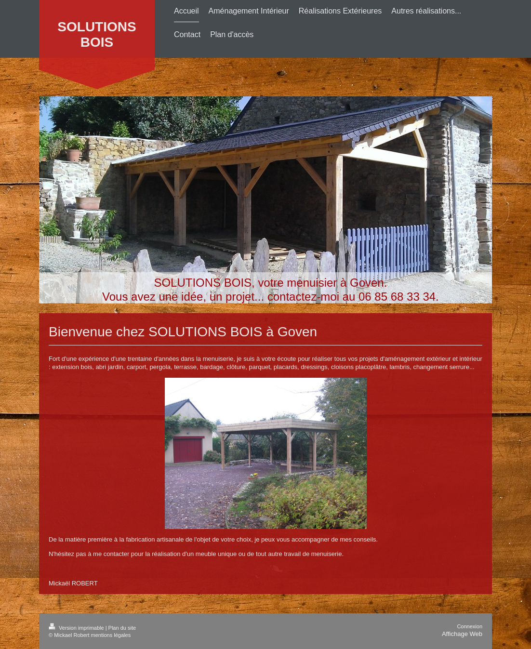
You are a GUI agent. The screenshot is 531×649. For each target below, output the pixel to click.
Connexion (469, 626)
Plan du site (122, 628)
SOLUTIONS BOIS (96, 34)
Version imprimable (77, 628)
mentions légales (111, 635)
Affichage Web (462, 633)
